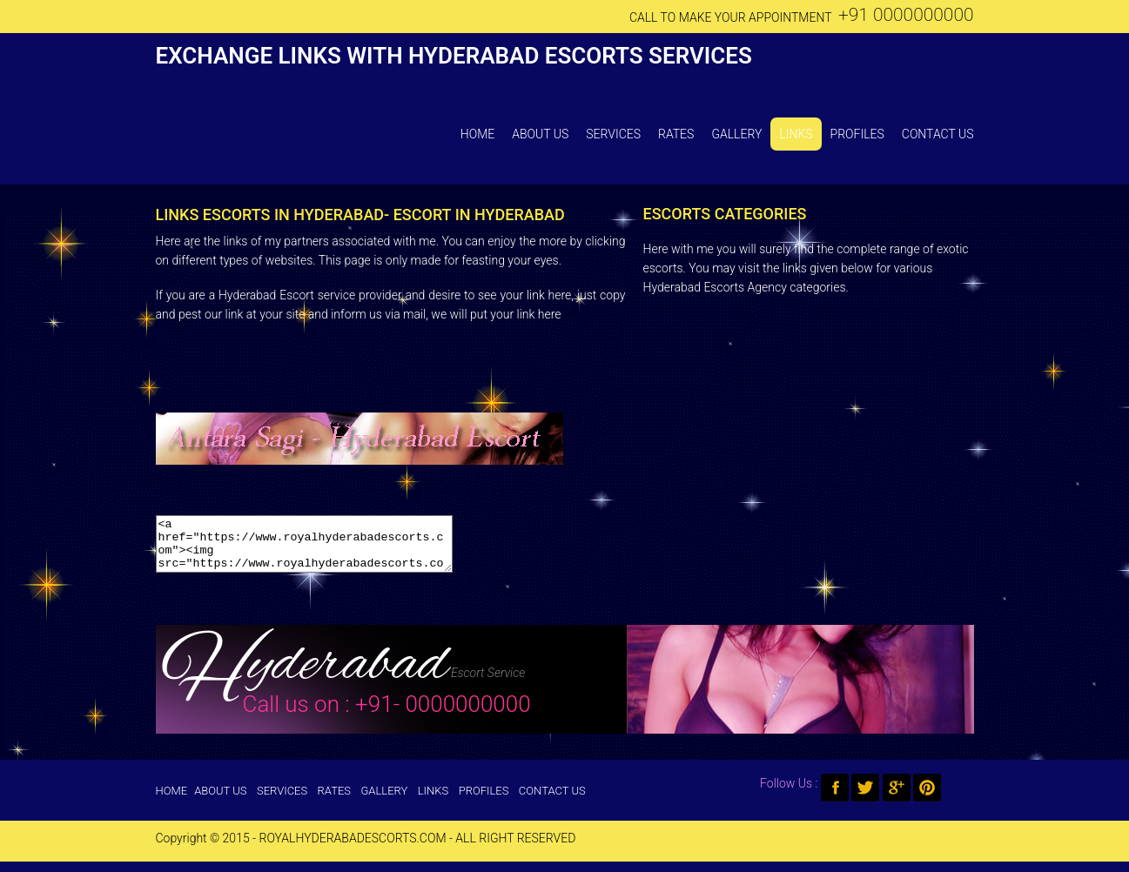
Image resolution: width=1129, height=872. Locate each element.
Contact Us (938, 134)
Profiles (857, 134)
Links (795, 134)
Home (477, 134)
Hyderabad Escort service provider (310, 295)
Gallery (736, 134)
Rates (676, 134)
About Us (540, 134)
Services (613, 134)
